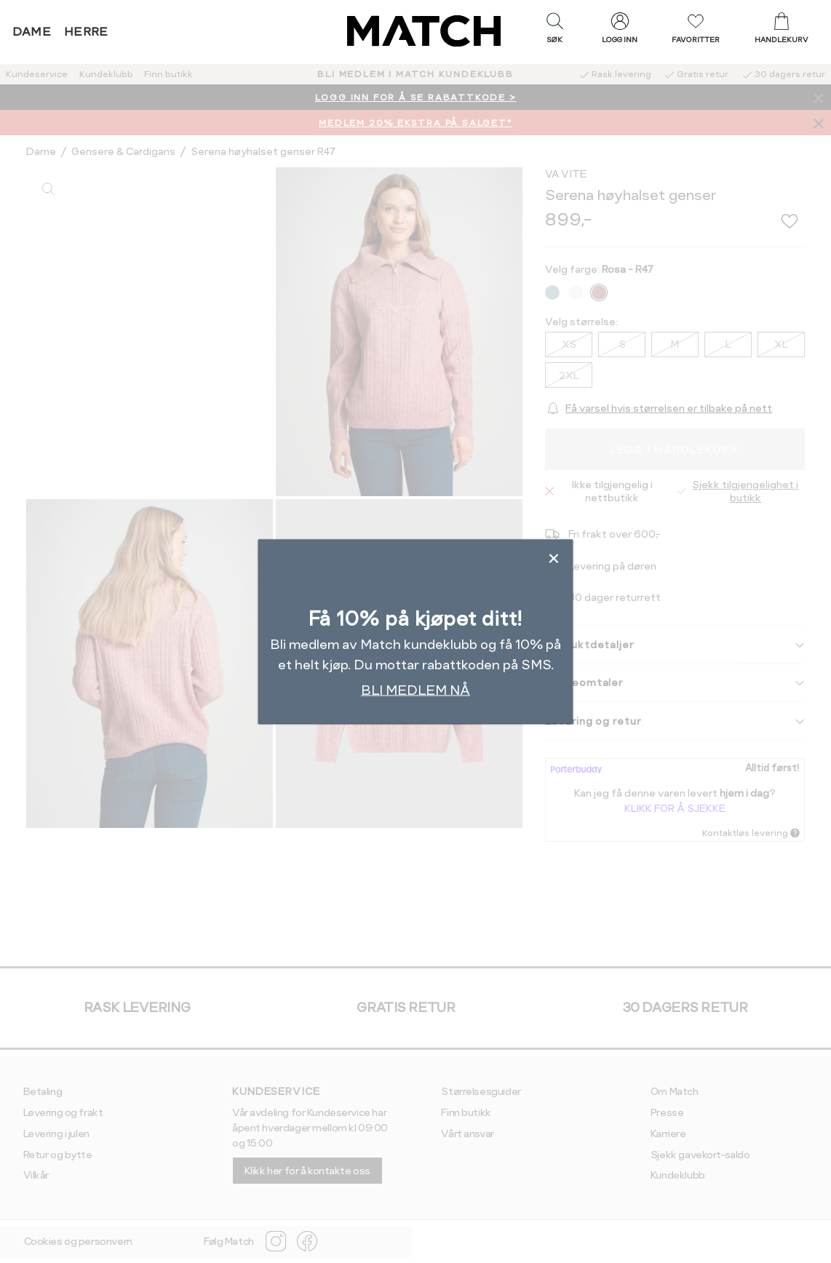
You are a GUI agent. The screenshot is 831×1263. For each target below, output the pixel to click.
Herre (86, 31)
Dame (32, 31)
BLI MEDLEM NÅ (415, 690)
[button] (554, 31)
